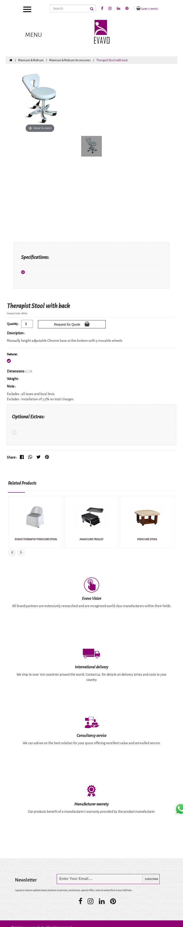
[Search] (73, 8)
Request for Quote (71, 324)
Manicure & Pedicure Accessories (70, 60)
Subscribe (148, 879)
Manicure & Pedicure (31, 60)
